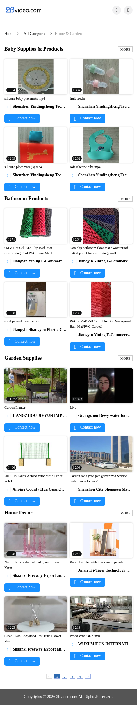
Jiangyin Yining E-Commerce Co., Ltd (41, 261)
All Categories (35, 33)
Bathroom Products (26, 198)
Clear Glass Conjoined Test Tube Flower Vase (32, 638)
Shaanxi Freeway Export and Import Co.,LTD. (49, 575)
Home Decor (18, 513)
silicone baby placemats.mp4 (24, 98)
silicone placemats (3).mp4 (23, 167)
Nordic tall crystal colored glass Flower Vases (32, 565)
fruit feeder (78, 98)
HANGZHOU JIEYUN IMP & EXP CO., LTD (48, 415)
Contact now (22, 118)
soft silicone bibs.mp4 (85, 167)
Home (9, 33)
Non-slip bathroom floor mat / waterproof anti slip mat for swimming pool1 (99, 250)
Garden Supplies (23, 358)
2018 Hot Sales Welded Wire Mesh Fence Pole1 (33, 478)
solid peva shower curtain (22, 321)
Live (73, 408)
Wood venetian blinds (85, 636)
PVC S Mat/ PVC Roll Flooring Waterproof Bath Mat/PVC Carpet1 (100, 324)
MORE (125, 49)
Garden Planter (14, 408)
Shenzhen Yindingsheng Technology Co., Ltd (47, 106)
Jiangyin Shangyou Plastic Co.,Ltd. (39, 329)
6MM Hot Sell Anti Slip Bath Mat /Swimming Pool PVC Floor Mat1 (28, 250)
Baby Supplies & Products (33, 49)
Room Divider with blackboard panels (96, 562)
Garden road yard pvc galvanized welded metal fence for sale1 (98, 478)
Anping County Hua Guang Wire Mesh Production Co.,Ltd (59, 489)
